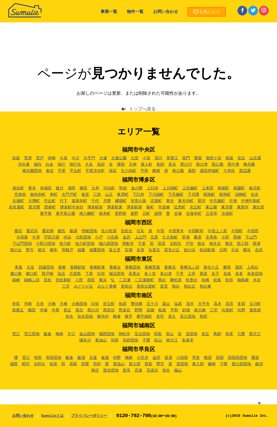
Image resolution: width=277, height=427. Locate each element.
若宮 (164, 286)
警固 (198, 158)
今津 (36, 237)
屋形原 (255, 310)
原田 (91, 280)
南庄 (95, 370)
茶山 (170, 334)
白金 (49, 164)
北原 (154, 237)
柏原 (123, 304)
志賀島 (75, 274)
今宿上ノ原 (217, 231)
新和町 (225, 194)
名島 (227, 274)
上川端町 (170, 188)
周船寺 (128, 244)
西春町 (50, 207)
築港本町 (79, 201)
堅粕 (123, 188)
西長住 (109, 310)
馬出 (162, 280)
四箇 (220, 358)
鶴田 (32, 310)
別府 (115, 340)
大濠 (103, 158)
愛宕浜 (32, 231)
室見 (126, 370)
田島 (158, 334)
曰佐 (95, 304)
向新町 (227, 310)
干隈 (146, 340)
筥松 (47, 280)
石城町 (18, 201)
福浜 (113, 171)
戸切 (189, 244)
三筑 (97, 194)
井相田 (46, 188)
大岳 (30, 267)
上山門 (140, 237)
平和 (144, 171)
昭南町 (209, 194)
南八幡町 (87, 213)
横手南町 (144, 316)
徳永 (201, 244)
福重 (81, 250)
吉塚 (178, 213)
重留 (255, 358)
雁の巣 (16, 274)
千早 (180, 274)
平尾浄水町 (95, 171)
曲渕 (259, 364)
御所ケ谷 (213, 158)
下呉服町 (176, 194)
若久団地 (187, 316)
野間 (138, 310)
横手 (128, 316)
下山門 (251, 237)
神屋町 (223, 188)
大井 (95, 188)
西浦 (256, 244)
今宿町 (237, 231)
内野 (117, 358)
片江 (71, 334)
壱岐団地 (89, 231)
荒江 (16, 334)
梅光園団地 (32, 171)
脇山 (178, 370)
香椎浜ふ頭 (189, 267)
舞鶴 (156, 171)
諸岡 (158, 213)
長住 (79, 310)
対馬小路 (138, 201)
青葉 (18, 267)
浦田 (71, 188)
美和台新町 (146, 286)
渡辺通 (245, 171)
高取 (73, 364)
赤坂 (16, 158)
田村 (97, 364)
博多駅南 (134, 207)
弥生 (166, 370)
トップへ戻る (142, 109)
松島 (217, 280)
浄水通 (24, 164)
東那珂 (243, 207)
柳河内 (103, 316)
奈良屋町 (16, 207)
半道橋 (164, 207)
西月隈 (34, 207)
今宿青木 (176, 231)
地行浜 (75, 164)
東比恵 (258, 207)
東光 (170, 201)
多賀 (241, 304)
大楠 (52, 304)
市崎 (28, 304)
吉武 (259, 250)
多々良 (150, 274)
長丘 (67, 310)
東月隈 (227, 207)
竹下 (63, 201)
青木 (32, 188)
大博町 (34, 201)
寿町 (54, 194)
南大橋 (200, 310)
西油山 (119, 364)
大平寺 (204, 304)
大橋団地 (79, 304)
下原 (89, 274)
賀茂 (168, 358)
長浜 (172, 164)
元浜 (235, 250)
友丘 (205, 334)
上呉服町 (190, 188)
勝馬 (227, 267)
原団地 (182, 364)
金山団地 (87, 334)
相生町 (18, 188)
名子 (215, 274)
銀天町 (255, 188)
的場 (186, 310)
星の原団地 (241, 364)
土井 (191, 274)
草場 (186, 237)
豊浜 (229, 244)
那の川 (186, 164)
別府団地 (130, 340)
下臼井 (138, 194)
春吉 (50, 171)
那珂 (201, 201)
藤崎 (212, 364)
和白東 (205, 286)
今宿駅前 (195, 231)
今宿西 (252, 231)
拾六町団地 (85, 244)
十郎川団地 (45, 244)
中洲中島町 (250, 201)
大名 (89, 164)
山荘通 (255, 158)
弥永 (69, 316)
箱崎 (16, 280)
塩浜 (61, 274)
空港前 (20, 194)
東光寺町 (186, 201)
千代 (95, 201)
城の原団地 (108, 244)
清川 (158, 158)
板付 (60, 188)
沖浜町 (109, 188)
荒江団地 (32, 334)
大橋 (63, 304)
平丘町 (75, 171)
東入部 (198, 364)
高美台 (134, 274)
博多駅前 (95, 207)
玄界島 (211, 237)
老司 (160, 316)
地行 (61, 164)
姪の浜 (189, 250)
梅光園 (249, 164)
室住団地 (111, 370)
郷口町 (32, 274)
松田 (229, 280)
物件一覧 (135, 12)
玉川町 (255, 304)
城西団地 (106, 334)
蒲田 (239, 267)
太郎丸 (175, 244)
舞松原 (176, 280)
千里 (142, 244)
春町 (150, 207)
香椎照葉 (152, 267)
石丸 (140, 231)
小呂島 (113, 237)
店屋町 (156, 201)
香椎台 (115, 267)
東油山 (101, 340)
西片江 (255, 334)
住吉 (254, 194)
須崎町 (241, 194)
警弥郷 (136, 304)
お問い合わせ (165, 12)
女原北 (154, 250)
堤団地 (191, 334)
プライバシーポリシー (89, 416)
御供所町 (38, 194)
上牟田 (207, 188)
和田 (203, 316)
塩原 (178, 304)
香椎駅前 (77, 267)
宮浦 (128, 250)
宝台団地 (142, 334)
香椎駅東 (97, 267)
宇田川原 (51, 237)
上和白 (252, 267)
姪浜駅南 (207, 250)
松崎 (205, 280)
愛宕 (18, 231)
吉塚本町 (194, 213)
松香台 (191, 280)
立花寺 (211, 213)
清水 (190, 304)
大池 (40, 304)
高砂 (101, 164)
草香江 (172, 158)
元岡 (223, 250)
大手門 (89, 158)
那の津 (202, 164)
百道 (138, 370)
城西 (14, 364)
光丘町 (195, 207)
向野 (241, 310)
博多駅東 (114, 207)
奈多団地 (255, 274)
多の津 (166, 274)
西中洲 (233, 164)
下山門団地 (22, 244)
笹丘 (241, 158)
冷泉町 (227, 213)
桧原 (162, 310)
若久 (172, 316)
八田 (79, 280)
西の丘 (16, 250)
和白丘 (189, 286)
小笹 (146, 158)
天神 (133, 164)
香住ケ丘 (211, 267)
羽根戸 (67, 250)
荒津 (28, 158)
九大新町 (170, 237)
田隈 (85, 364)
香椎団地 (132, 267)
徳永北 (215, 244)
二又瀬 (124, 280)
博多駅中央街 (71, 207)
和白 (176, 286)
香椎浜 (170, 267)
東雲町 (123, 194)
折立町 (109, 304)
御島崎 (243, 280)
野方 (30, 250)
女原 (140, 250)
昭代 (26, 364)
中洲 (233, 201)
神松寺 (124, 334)
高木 (217, 304)
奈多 (239, 274)
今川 (75, 158)
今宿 (160, 231)
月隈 (107, 201)
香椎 (62, 267)
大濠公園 (119, 158)
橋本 (54, 250)
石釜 (93, 358)
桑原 (198, 237)
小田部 (182, 358)
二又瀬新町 (144, 280)
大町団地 (83, 237)
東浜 (103, 280)
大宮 (134, 158)
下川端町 (156, 194)
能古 (42, 250)
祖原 (53, 364)
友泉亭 (188, 340)
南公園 (178, 171)
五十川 (152, 304)
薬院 (192, 171)
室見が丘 (172, 250)
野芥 (160, 364)
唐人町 (146, 164)
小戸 (99, 237)
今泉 (63, 158)
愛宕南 (48, 231)
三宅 (214, 310)
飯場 (81, 358)
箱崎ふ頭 (32, 280)
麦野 (134, 213)
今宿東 (22, 237)
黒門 (186, 158)
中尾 (55, 310)
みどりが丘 (83, 286)
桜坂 (229, 158)
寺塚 (44, 310)
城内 (37, 164)
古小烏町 (128, 171)
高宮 (229, 304)
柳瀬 (117, 316)
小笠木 (142, 358)
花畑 (150, 310)
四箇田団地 (237, 358)
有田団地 (53, 358)
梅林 (59, 334)
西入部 (243, 244)
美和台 (126, 286)
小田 (225, 237)
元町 (146, 213)
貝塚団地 (46, 267)
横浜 (247, 250)
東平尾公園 (65, 213)
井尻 (16, 304)
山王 (109, 194)
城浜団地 (116, 274)
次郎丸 (39, 364)
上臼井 (152, 188)
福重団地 (97, 250)
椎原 (208, 358)
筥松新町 (63, 280)
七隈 (241, 334)
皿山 (166, 304)
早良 (196, 358)
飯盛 (73, 231)
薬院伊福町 (209, 171)
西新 (148, 364)
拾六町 (65, 244)
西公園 (217, 164)
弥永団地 (85, 316)
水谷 (257, 280)
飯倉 (47, 334)
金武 (126, 237)
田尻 (162, 244)
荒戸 (40, 158)
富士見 (115, 250)
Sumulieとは (52, 416)
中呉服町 (217, 201)
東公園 (211, 207)
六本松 (229, 171)
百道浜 (152, 370)
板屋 (105, 358)
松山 (158, 340)
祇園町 (239, 188)
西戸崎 (47, 274)
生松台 (126, 231)
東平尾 (46, 213)
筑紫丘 (18, 310)
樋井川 (85, 340)
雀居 (85, 194)
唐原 (203, 274)
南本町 (105, 213)
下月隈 (193, 194)
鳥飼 (160, 164)
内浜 (67, 237)
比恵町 (179, 207)
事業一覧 (109, 12)
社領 (101, 274)
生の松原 (109, 231)
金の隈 (137, 188)
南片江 (172, 340)
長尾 (229, 334)
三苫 (66, 286)
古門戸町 (69, 194)
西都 (237, 237)
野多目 (124, 310)
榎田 (83, 188)
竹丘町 (50, 201)
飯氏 (62, 231)
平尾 (62, 171)
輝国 (121, 164)
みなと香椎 (107, 286)
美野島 (120, 213)
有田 (38, 358)
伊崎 (52, 158)
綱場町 (121, 201)
